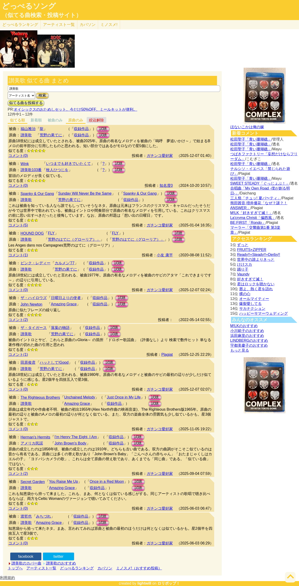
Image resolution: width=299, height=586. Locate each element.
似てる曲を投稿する (26, 103)
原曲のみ (75, 120)
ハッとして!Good (54, 362)
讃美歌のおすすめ (61, 563)
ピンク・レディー (35, 263)
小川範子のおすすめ (247, 331)
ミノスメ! (108, 24)
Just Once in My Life (124, 397)
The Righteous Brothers (40, 397)
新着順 (36, 120)
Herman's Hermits (35, 437)
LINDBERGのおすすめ (249, 340)
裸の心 (244, 294)
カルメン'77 (65, 263)
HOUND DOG (32, 233)
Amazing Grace (64, 304)
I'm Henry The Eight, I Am (75, 437)
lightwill (144, 583)
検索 (42, 95)
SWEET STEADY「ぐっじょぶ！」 (259, 183)
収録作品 (81, 129)
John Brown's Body (70, 443)
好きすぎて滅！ (250, 279)
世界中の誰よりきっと (255, 259)
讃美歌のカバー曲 (26, 563)
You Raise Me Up (63, 482)
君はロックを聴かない (255, 284)
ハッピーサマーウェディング (263, 313)
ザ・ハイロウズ (34, 298)
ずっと (242, 245)
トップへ (15, 568)
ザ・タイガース (34, 328)
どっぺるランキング (77, 568)
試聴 (103, 129)
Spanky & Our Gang (37, 194)
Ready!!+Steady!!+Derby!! (258, 255)
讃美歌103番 (31, 170)
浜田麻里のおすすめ (247, 336)
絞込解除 (96, 120)
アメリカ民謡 (32, 443)
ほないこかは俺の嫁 (247, 127)
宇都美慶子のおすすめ (249, 345)
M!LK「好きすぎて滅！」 (251, 213)
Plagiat (167, 355)
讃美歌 (26, 135)
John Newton (31, 304)
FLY (51, 233)
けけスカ (244, 264)
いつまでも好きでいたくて (68, 164)
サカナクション (252, 309)
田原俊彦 (28, 362)
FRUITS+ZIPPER (251, 250)
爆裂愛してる (250, 304)
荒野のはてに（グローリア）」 (74, 239)
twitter (58, 556)
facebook (25, 556)
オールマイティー (254, 299)
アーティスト (59, 24)
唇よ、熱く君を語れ (256, 289)
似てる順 (17, 120)
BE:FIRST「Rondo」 (248, 223)
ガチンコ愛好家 (160, 156)
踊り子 (242, 269)
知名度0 (166, 185)
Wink (25, 164)
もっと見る (239, 350)
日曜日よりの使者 (66, 298)
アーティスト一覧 (41, 568)
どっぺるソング (29, 6)
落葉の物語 (60, 328)
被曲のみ (55, 120)
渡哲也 (26, 516)
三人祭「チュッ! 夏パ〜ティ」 (255, 198)
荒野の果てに (51, 135)
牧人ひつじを (57, 170)
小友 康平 (165, 255)
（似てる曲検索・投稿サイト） (42, 15)
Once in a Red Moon (107, 482)
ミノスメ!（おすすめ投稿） (139, 568)
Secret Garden (33, 482)
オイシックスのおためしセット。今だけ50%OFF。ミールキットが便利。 (75, 109)
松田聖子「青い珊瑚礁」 (250, 139)
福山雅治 (28, 129)
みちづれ (43, 516)
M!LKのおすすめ (244, 326)
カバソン (88, 24)
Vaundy (243, 274)
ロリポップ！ (168, 583)
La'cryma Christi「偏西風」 (253, 218)
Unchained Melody (79, 397)
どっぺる (20, 24)
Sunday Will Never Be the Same (85, 193)
